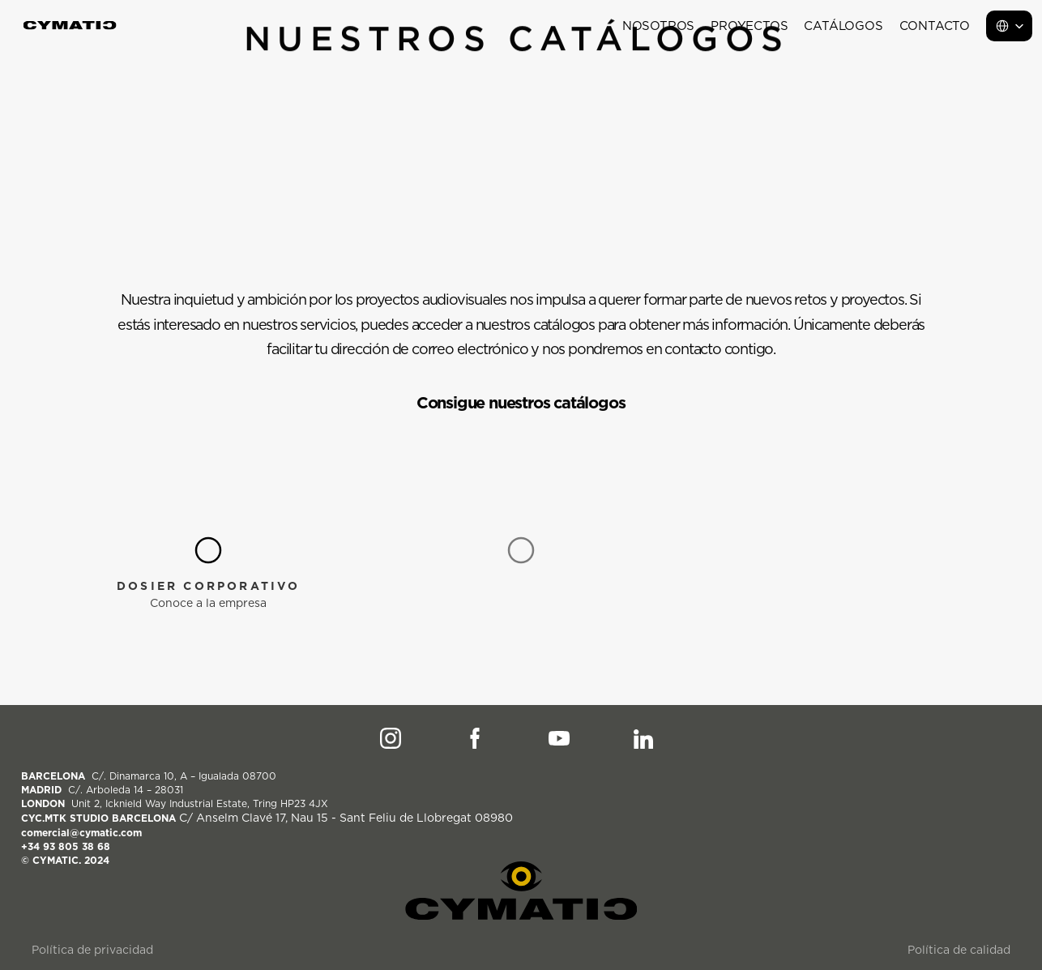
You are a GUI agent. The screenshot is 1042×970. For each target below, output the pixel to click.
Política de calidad (958, 949)
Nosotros (658, 26)
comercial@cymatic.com (81, 833)
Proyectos (749, 26)
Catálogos (843, 26)
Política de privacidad (92, 949)
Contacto (934, 26)
